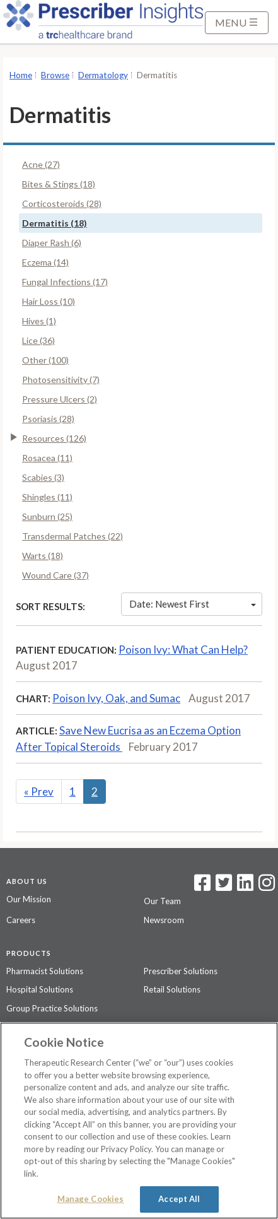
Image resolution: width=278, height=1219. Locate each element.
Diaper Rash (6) (51, 242)
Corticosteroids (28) (61, 203)
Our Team (162, 901)
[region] (139, 1120)
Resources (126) (54, 438)
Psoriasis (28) (48, 418)
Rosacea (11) (47, 457)
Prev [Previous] (39, 791)
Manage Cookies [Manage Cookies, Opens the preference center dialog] (90, 1199)
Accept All (179, 1199)
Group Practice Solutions (52, 1008)
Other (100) (45, 360)
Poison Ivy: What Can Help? (183, 649)
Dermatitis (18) (54, 223)
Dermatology (103, 75)
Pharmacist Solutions (44, 971)
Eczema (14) (45, 262)
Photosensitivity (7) (61, 379)
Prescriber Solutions (180, 971)
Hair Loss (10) (48, 301)
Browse (55, 75)
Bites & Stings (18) (58, 184)
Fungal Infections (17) (65, 281)
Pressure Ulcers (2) (59, 399)
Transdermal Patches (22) (72, 536)
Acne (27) (41, 164)
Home (20, 75)
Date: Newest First (192, 604)
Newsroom (164, 920)
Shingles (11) (47, 497)
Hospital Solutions (39, 989)
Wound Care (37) (55, 575)
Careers (20, 920)
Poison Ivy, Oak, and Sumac (116, 698)
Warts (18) (42, 555)
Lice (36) (38, 340)
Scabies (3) (43, 477)
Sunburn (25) (47, 516)
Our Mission (28, 899)
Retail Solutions (172, 989)
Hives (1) (39, 320)
